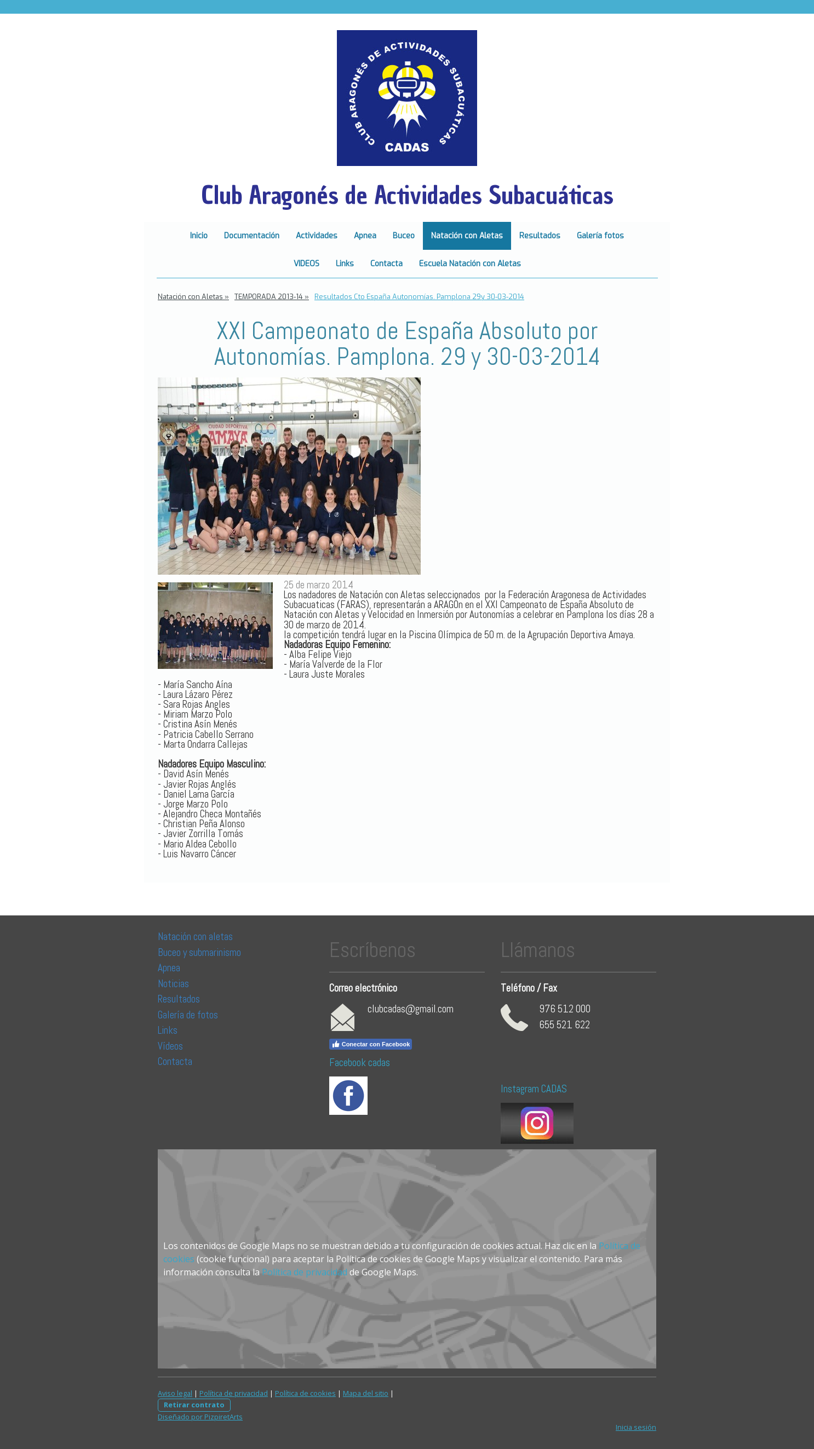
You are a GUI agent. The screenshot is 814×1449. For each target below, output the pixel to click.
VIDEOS (306, 264)
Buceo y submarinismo (199, 952)
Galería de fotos (188, 1015)
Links (345, 264)
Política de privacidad (304, 1272)
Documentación (251, 236)
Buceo (404, 236)
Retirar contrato (194, 1405)
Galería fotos (600, 236)
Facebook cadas (359, 1062)
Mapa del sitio (365, 1393)
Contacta (386, 264)
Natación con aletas (195, 936)
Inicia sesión (636, 1427)
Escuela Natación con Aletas (470, 264)
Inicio (199, 236)
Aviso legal (175, 1393)
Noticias (174, 983)
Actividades (316, 236)
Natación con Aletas (467, 236)
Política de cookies (305, 1393)
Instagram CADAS (534, 1089)
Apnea (365, 236)
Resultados (539, 236)
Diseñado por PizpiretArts (200, 1417)
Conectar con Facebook (370, 1044)
